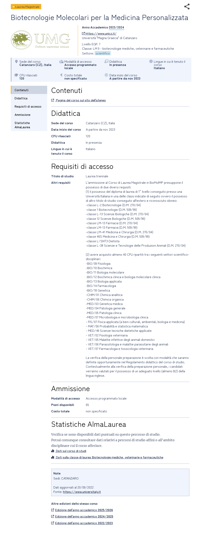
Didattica (21, 98)
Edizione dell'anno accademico (82, 510)
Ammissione (22, 114)
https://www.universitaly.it (82, 491)
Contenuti (21, 90)
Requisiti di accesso (28, 106)
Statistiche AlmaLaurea (22, 125)
